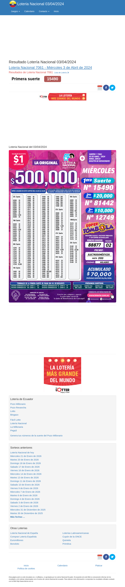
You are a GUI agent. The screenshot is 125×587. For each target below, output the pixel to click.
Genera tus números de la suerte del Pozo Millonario (36, 435)
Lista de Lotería (61, 73)
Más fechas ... (17, 517)
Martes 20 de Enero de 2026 (24, 459)
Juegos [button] (15, 11)
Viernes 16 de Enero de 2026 (24, 470)
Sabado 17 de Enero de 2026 (25, 467)
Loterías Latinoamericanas (75, 533)
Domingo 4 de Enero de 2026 (25, 499)
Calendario (29, 11)
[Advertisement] (62, 37)
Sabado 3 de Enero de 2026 (24, 502)
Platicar (98, 565)
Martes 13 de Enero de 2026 (24, 477)
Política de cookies (26, 568)
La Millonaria (16, 427)
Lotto (12, 411)
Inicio (56, 11)
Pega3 (13, 430)
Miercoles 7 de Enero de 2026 (25, 492)
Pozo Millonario (18, 404)
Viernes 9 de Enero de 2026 (24, 488)
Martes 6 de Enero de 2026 (23, 495)
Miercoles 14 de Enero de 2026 (25, 474)
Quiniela (66, 540)
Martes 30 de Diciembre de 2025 (26, 513)
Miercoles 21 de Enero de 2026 (25, 456)
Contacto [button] (44, 11)
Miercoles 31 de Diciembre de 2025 (27, 509)
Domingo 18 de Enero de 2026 (25, 463)
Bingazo (14, 414)
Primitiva (66, 543)
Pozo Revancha (18, 407)
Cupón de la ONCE (72, 536)
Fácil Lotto (15, 419)
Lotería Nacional (18, 423)
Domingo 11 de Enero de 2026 (25, 481)
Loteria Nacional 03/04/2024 (40, 4)
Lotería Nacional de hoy (22, 452)
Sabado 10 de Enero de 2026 (25, 484)
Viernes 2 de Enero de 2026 (24, 506)
